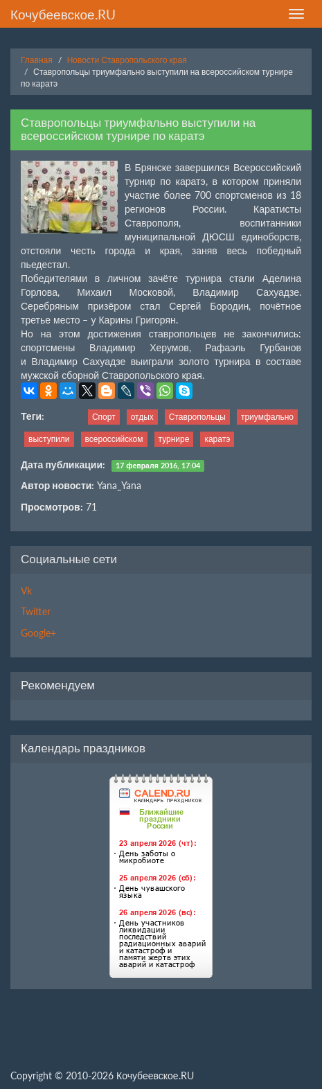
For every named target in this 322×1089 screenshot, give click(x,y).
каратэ (217, 439)
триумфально (267, 416)
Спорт (104, 416)
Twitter (36, 611)
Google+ (38, 633)
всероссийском (114, 439)
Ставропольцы (197, 416)
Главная (37, 60)
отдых (142, 416)
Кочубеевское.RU (63, 14)
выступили (49, 439)
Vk (26, 590)
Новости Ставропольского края (127, 60)
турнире (174, 439)
